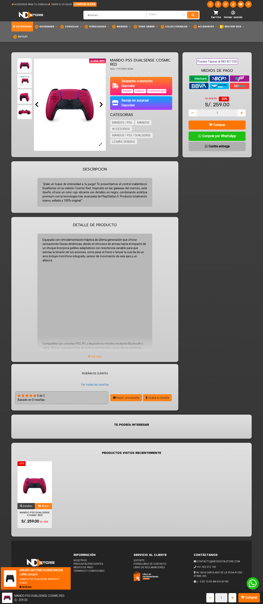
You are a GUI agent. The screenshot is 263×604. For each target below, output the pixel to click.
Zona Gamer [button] (145, 27)
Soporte (139, 560)
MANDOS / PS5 (122, 122)
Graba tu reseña (157, 397)
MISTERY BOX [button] (232, 27)
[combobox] (166, 15)
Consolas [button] (70, 27)
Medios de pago (83, 567)
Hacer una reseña (126, 397)
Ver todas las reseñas (95, 384)
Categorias (22, 26)
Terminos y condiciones (89, 570)
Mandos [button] (121, 27)
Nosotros (80, 560)
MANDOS (143, 122)
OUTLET (20, 37)
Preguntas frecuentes (88, 563)
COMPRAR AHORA (84, 4)
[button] (216, 15)
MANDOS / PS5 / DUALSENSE (131, 135)
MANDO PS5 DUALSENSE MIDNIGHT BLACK (39, 581)
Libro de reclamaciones (149, 567)
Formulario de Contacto (150, 563)
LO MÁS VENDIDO (123, 141)
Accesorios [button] (205, 27)
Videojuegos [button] (96, 27)
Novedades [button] (46, 27)
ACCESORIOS (121, 129)
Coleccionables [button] (175, 27)
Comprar (249, 597)
